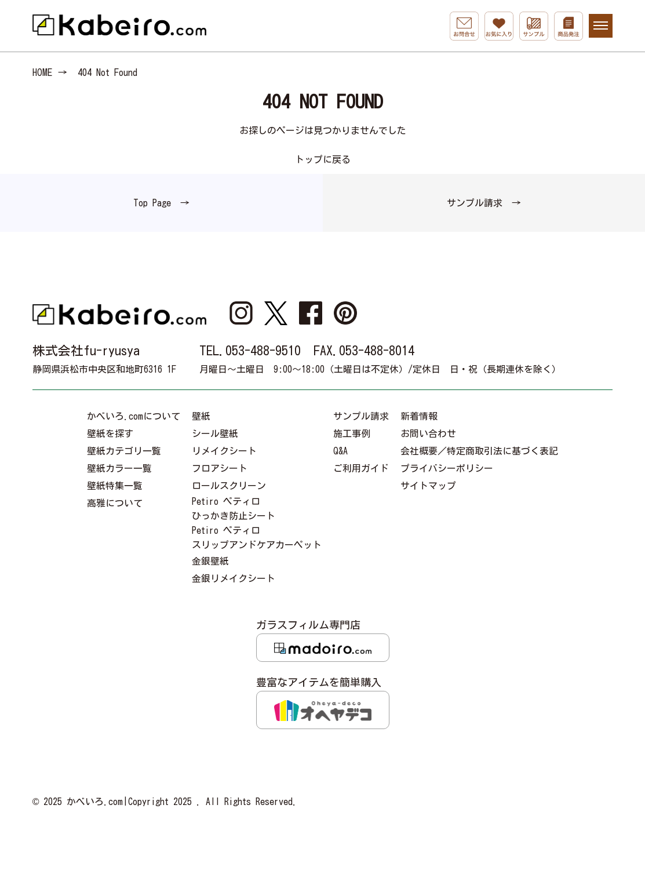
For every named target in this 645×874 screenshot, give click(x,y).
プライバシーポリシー (446, 468)
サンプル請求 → (484, 202)
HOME (42, 72)
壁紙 (201, 416)
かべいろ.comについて (133, 416)
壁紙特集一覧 (115, 485)
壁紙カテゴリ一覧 (124, 451)
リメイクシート (224, 451)
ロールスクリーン (229, 485)
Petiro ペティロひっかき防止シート (233, 508)
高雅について (115, 503)
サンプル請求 (361, 416)
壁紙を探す (110, 433)
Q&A (340, 451)
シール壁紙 (215, 433)
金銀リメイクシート (233, 578)
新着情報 (419, 416)
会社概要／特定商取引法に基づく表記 (479, 451)
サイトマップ (428, 485)
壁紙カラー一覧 (119, 468)
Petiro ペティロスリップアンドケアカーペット (257, 537)
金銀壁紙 (210, 561)
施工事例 (351, 433)
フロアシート (219, 468)
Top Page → (161, 202)
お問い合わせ (428, 433)
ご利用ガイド (361, 468)
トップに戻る (323, 159)
